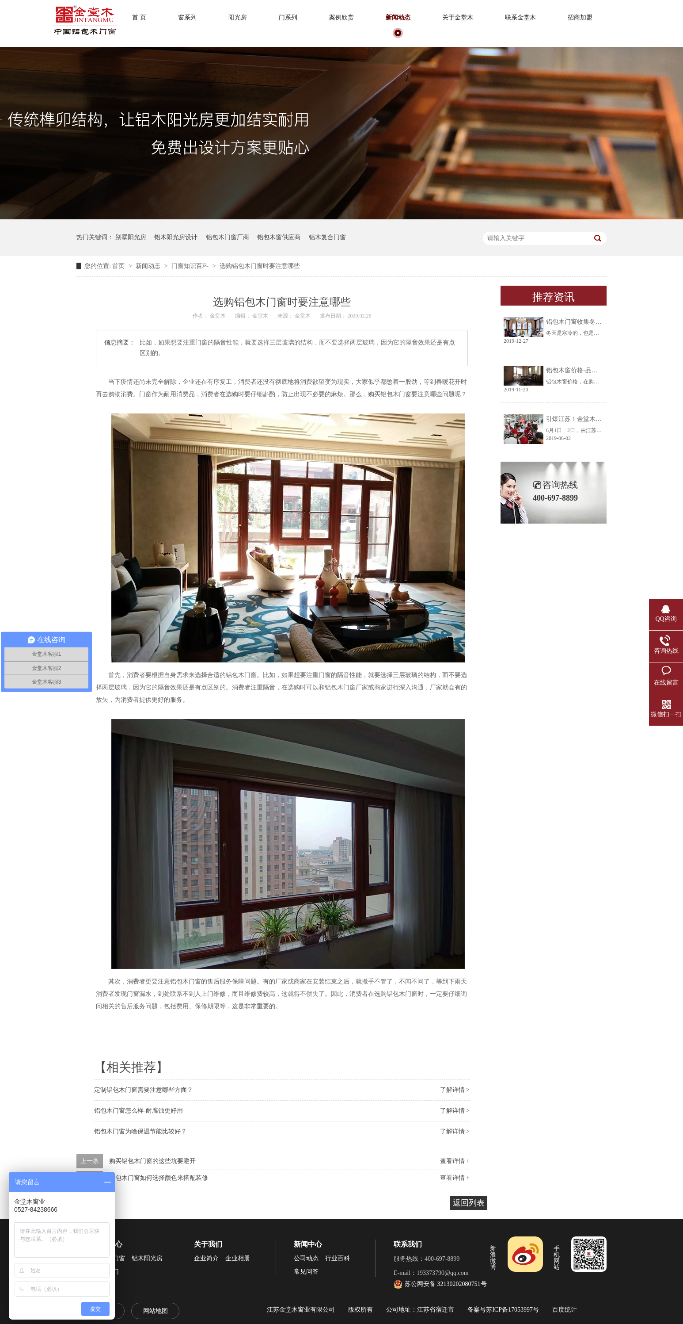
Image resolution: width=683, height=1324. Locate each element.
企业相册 (237, 1258)
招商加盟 (580, 17)
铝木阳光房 (147, 1258)
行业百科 (337, 1258)
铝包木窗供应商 (278, 237)
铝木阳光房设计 (175, 237)
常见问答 (306, 1271)
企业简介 (206, 1258)
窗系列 (187, 17)
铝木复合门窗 (327, 237)
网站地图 (155, 1311)
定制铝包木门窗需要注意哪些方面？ (143, 1090)
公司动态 (306, 1258)
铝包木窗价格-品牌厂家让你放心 (590, 370)
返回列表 (469, 1202)
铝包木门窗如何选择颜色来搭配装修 (158, 1178)
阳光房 (237, 17)
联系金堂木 (520, 17)
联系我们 (408, 1244)
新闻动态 (398, 17)
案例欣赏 (341, 17)
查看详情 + (455, 1161)
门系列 (288, 17)
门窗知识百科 (190, 266)
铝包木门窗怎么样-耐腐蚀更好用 (138, 1110)
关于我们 (208, 1244)
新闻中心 (308, 1244)
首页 (119, 266)
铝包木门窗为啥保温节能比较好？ (140, 1131)
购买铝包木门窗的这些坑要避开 (152, 1161)
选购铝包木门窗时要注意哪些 (260, 266)
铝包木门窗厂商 (227, 237)
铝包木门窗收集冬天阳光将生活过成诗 (598, 321)
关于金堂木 (457, 17)
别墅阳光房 (130, 237)
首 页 (139, 17)
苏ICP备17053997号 (512, 1309)
